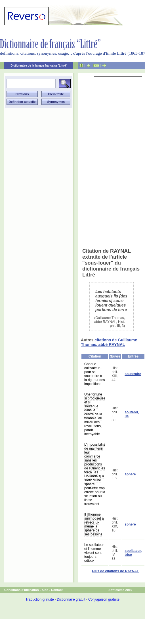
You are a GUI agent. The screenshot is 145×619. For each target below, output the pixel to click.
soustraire (133, 374)
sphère (130, 474)
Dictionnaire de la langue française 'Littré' (38, 65)
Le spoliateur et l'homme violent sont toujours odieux (94, 553)
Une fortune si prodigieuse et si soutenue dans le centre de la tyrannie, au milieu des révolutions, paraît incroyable (94, 414)
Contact (57, 590)
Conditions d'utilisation (21, 590)
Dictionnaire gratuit (71, 599)
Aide (44, 590)
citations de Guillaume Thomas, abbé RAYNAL (109, 342)
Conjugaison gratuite (103, 599)
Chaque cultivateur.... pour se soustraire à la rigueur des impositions (94, 374)
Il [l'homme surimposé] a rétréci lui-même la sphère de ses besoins (94, 524)
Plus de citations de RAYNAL (115, 571)
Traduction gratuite (40, 599)
